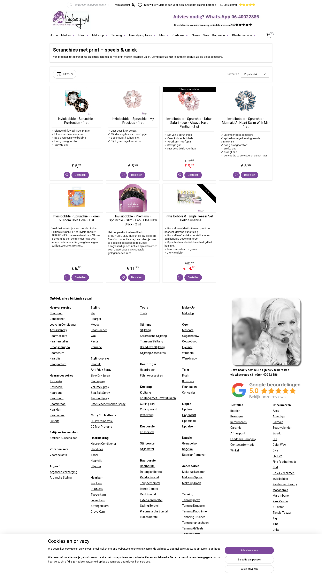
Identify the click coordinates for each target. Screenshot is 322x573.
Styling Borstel (149, 505)
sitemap (197, 565)
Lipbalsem (189, 426)
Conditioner (57, 318)
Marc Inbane (281, 495)
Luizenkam (98, 500)
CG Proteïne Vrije (102, 421)
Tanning (118, 35)
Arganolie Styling (61, 477)
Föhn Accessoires (151, 375)
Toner (94, 455)
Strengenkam (100, 506)
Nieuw (196, 35)
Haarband (56, 392)
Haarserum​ (57, 353)
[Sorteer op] (255, 74)
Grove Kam (98, 511)
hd (276, 467)
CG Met (96, 426)
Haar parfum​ (58, 364)
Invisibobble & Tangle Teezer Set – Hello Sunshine (189, 218)
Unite (276, 529)
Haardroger (147, 369)
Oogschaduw (190, 336)
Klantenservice (244, 35)
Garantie (236, 427)
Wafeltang (147, 415)
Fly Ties (277, 456)
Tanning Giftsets (193, 528)
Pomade (96, 347)
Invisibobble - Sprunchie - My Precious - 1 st (133, 121)
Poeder (102, 330)
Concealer (188, 392)
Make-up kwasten (193, 471)
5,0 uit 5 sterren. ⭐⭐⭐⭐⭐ (237, 4)
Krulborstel (147, 432)
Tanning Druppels (193, 505)
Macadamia (280, 490)
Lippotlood (189, 421)
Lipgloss (187, 409)
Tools (143, 313)
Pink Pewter (280, 501)
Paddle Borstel (149, 477)
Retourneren (238, 422)
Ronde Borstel (149, 488)
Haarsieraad (58, 404)
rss (205, 565)
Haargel (96, 318)
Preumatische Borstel (154, 511)
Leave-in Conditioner (63, 324)
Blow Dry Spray (100, 375)
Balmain (278, 422)
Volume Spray (100, 387)
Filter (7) (64, 74)
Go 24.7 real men (283, 473)
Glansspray (98, 381)
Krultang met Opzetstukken (158, 398)
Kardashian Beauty (285, 484)
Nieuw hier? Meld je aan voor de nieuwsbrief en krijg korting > (180, 4)
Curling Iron (147, 403)
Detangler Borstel (151, 471)
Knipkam (96, 483)
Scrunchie (56, 387)
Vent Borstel (148, 494)
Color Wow (279, 444)
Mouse (95, 324)
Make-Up (188, 313)
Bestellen (80, 174)
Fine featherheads (285, 461)
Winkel (234, 450)
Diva (275, 450)
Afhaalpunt (237, 433)
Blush (185, 375)
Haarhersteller (59, 341)
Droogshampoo (60, 347)
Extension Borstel (151, 500)
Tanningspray (191, 500)
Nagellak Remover (194, 454)
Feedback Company (243, 439)
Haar (83, 35)
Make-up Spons (192, 477)
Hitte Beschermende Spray (108, 404)
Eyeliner (187, 347)
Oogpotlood (189, 341)
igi (276, 518)
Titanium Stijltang (151, 341)
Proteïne (106, 426)
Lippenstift (189, 415)
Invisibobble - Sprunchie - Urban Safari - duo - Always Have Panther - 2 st (189, 123)
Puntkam (97, 489)
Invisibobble (280, 478)
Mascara (187, 330)
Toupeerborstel (150, 483)
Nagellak (187, 449)
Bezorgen (236, 416)
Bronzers (188, 381)
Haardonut (56, 398)
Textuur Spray (100, 398)
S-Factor (278, 507)
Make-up (100, 35)
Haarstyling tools (142, 35)
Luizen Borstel (149, 517)
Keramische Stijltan (152, 336)
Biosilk (277, 433)
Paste (94, 341)
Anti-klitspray (58, 330)
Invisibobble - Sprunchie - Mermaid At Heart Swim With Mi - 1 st (246, 123)
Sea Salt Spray (100, 392)
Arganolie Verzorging (63, 472)
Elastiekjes (56, 381)
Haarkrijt (96, 460)
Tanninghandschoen (195, 522)
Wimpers (188, 353)
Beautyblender (282, 427)
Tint (275, 524)
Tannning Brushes (193, 517)
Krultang (145, 392)
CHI (275, 439)
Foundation (189, 386)
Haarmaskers (58, 336)
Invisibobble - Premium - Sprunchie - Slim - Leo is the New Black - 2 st (133, 220)
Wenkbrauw (190, 358)
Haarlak (96, 364)
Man (164, 35)
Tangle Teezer (282, 512)
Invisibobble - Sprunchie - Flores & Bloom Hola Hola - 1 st (76, 218)
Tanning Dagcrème (194, 511)
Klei (93, 313)
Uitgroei (96, 466)
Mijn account (125, 4)
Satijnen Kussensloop (63, 438)
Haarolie (55, 358)
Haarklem (56, 409)
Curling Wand (148, 409)
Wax (93, 336)
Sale (206, 35)
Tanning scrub (191, 534)
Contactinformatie (242, 444)
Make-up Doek (191, 483)
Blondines (97, 449)
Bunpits (54, 421)
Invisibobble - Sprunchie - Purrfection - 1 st (76, 121)
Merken (68, 35)
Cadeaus (180, 35)
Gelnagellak (189, 443)
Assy (276, 410)
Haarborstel (147, 466)
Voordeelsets (58, 455)
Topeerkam (98, 494)
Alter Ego (279, 416)
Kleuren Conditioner (103, 443)
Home (54, 35)
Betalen (235, 410)
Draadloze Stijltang (152, 347)
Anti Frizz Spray (101, 369)
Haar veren (57, 415)
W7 (275, 535)
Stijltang (145, 330)
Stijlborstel (147, 449)
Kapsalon (220, 35)
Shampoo (56, 313)
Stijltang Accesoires (153, 353)
